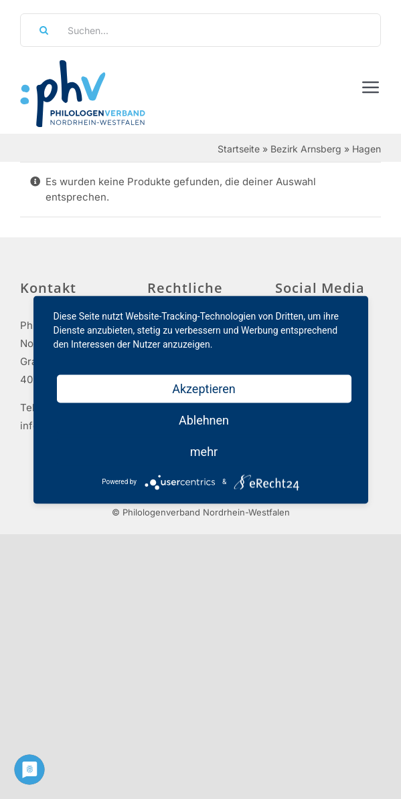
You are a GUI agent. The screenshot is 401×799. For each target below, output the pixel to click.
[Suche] (39, 30)
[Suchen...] (200, 30)
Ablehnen (204, 420)
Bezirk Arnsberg (305, 148)
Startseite (239, 148)
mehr (204, 451)
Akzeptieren (204, 388)
